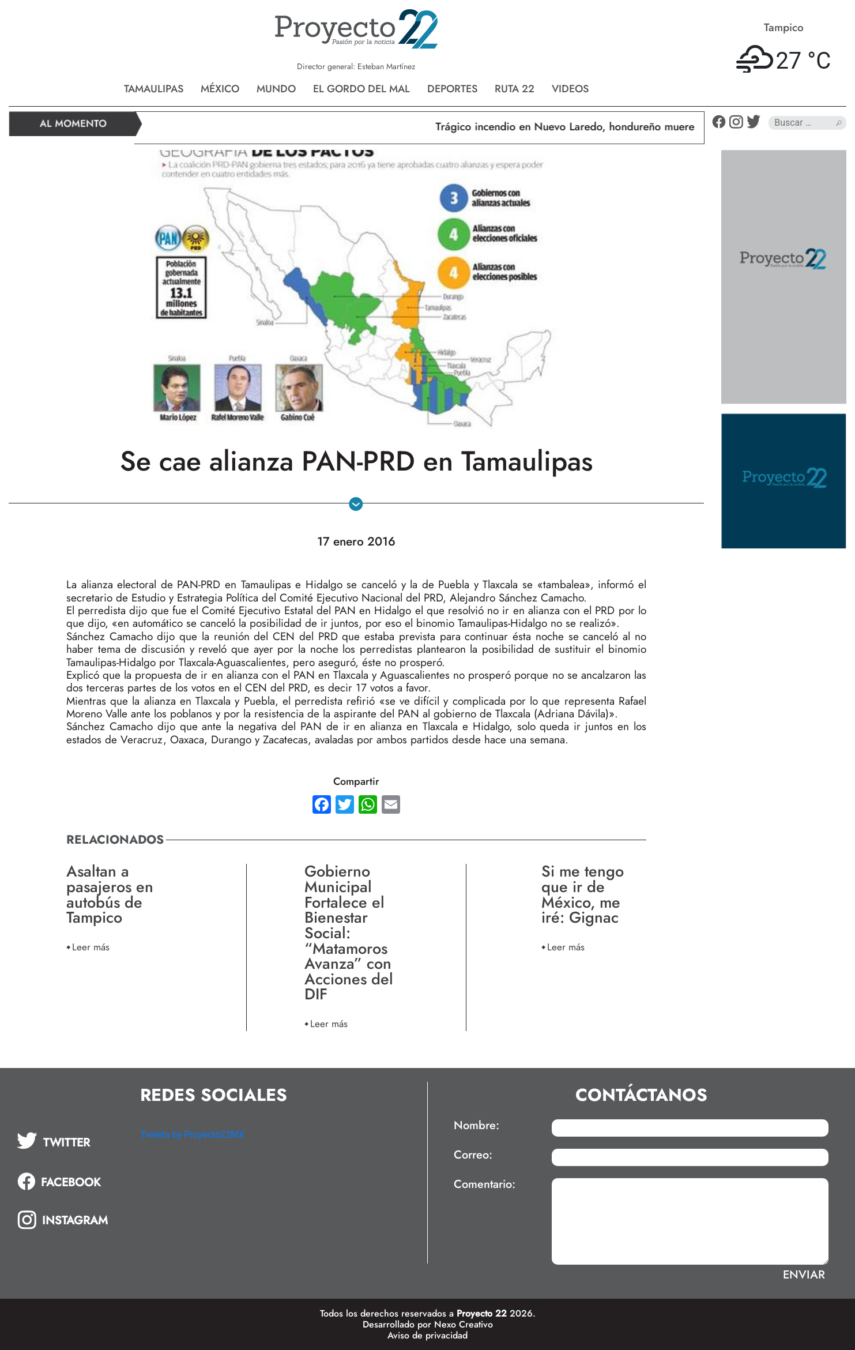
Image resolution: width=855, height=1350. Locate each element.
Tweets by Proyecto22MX (192, 1134)
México (220, 88)
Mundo (276, 88)
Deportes (452, 88)
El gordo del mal (361, 88)
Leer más (91, 946)
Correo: (473, 1155)
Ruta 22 (514, 88)
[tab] (70, 1140)
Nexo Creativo (463, 1324)
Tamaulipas (153, 88)
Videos (570, 88)
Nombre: (476, 1125)
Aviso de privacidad (427, 1335)
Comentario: (484, 1184)
